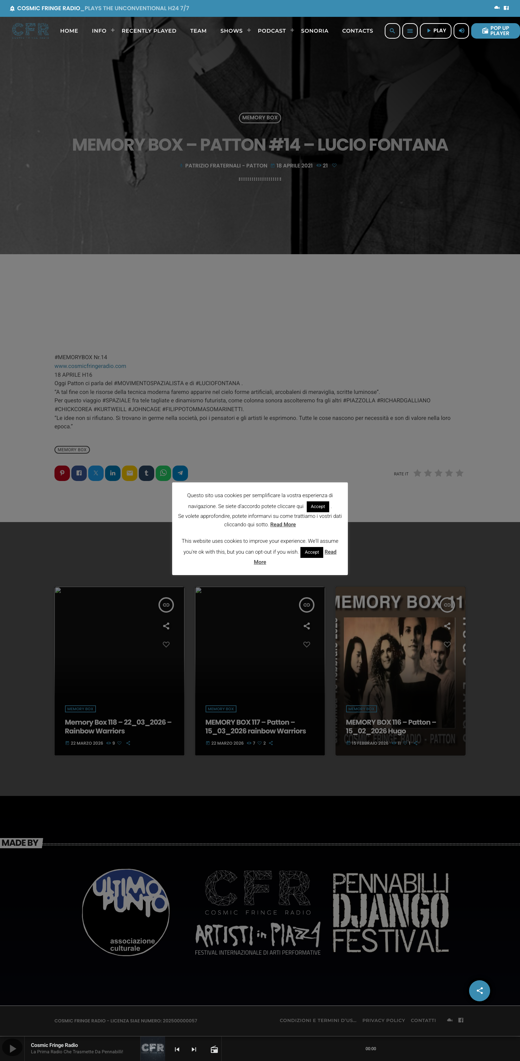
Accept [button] (318, 506)
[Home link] (30, 31)
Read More (283, 524)
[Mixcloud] (497, 8)
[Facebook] (506, 8)
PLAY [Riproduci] (435, 30)
